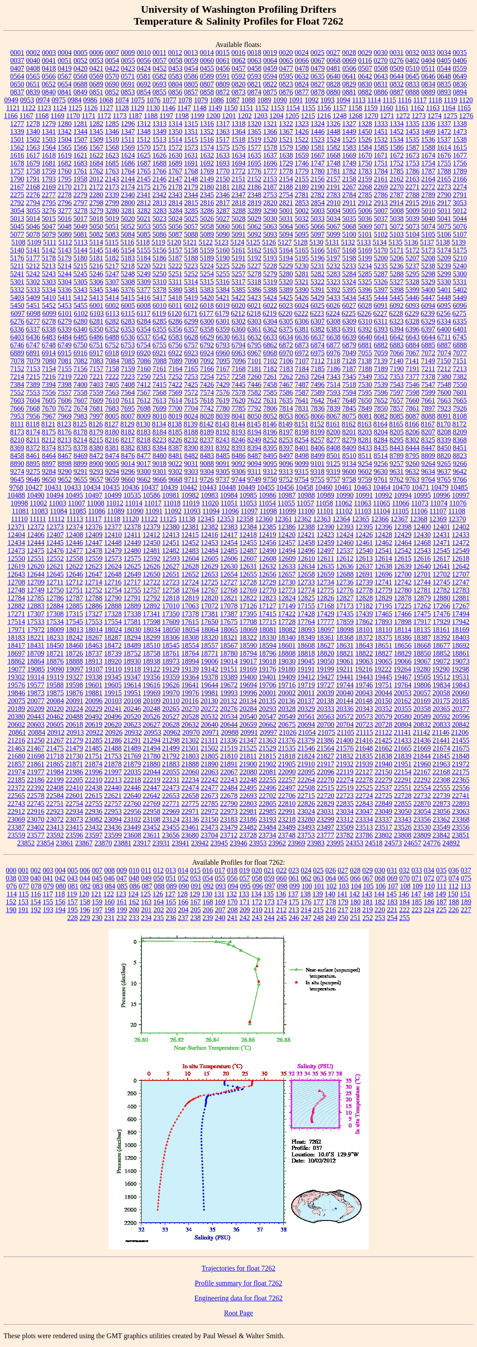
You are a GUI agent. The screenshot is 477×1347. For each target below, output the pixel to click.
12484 (209, 550)
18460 (74, 645)
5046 (33, 226)
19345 (113, 677)
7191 (412, 368)
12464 (403, 542)
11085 (77, 511)
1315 (191, 123)
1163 (433, 108)
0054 (112, 60)
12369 (438, 519)
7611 (127, 400)
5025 (191, 218)
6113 (112, 313)
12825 (306, 598)
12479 (113, 550)
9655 (80, 479)
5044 (460, 218)
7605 (49, 400)
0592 (238, 76)
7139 (380, 361)
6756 (175, 345)
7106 (286, 361)
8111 (17, 424)
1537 (444, 139)
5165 (302, 250)
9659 (112, 479)
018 (232, 870)
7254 (207, 376)
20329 (306, 708)
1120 (466, 100)
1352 (207, 131)
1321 (270, 123)
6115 (128, 313)
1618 (49, 155)
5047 (49, 226)
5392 (333, 289)
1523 (318, 139)
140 (330, 894)
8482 (191, 455)
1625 (144, 155)
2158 (349, 179)
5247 (112, 274)
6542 (159, 337)
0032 (412, 52)
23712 (229, 835)
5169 (365, 250)
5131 (332, 242)
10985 (248, 495)
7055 (365, 353)
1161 (401, 108)
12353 (225, 519)
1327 (349, 123)
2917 (444, 202)
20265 (171, 708)
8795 (412, 455)
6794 (238, 345)
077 (23, 886)
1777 (270, 171)
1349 (159, 131)
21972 (461, 764)
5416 (144, 297)
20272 (209, 708)
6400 (444, 329)
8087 (412, 416)
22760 (132, 803)
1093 (327, 100)
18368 (345, 637)
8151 (301, 424)
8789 (397, 455)
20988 (229, 732)
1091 (296, 100)
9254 (365, 463)
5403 (17, 297)
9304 (207, 471)
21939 (364, 764)
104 (356, 886)
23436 (113, 827)
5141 (33, 250)
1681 (49, 163)
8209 (460, 432)
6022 (270, 305)
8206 (412, 432)
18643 (364, 645)
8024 (191, 416)
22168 (441, 772)
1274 (434, 115)
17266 (441, 606)
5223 (191, 266)
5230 (302, 266)
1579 (286, 147)
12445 (55, 542)
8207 (428, 432)
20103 (113, 700)
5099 (333, 234)
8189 (207, 432)
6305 (286, 321)
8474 (112, 455)
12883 (35, 606)
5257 (238, 274)
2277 (49, 195)
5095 (302, 234)
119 (72, 894)
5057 (191, 226)
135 (268, 894)
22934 (74, 811)
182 (380, 902)
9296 (128, 471)
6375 (286, 329)
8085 (397, 416)
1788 (444, 171)
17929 (441, 621)
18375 (383, 637)
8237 (207, 440)
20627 (151, 724)
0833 (412, 84)
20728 (383, 724)
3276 (49, 210)
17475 (422, 614)
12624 (113, 566)
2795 (49, 202)
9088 (207, 463)
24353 (354, 843)
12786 (55, 598)
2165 (444, 179)
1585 (381, 147)
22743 (16, 803)
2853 (302, 202)
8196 (270, 432)
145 (391, 894)
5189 (207, 258)
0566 (49, 76)
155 (48, 902)
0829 (349, 84)
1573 (191, 147)
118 (59, 894)
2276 (33, 195)
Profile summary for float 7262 (238, 1283)
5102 (381, 234)
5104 (412, 234)
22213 (113, 780)
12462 (383, 542)
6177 (206, 313)
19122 (151, 669)
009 (121, 870)
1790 (17, 179)
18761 (171, 653)
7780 (223, 408)
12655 (248, 574)
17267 (461, 606)
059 (269, 878)
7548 (444, 384)
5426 (302, 297)
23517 (383, 827)
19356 (151, 677)
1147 (184, 108)
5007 (381, 210)
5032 (302, 218)
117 (48, 894)
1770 (223, 171)
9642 (460, 471)
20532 (209, 716)
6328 (412, 321)
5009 (412, 210)
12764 (190, 590)
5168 (349, 250)
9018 (159, 463)
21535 (287, 748)
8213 (65, 440)
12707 (461, 574)
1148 (199, 108)
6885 (428, 345)
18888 (74, 661)
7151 (459, 361)
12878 (403, 598)
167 (195, 902)
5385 (238, 289)
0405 (444, 60)
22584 (55, 795)
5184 (144, 258)
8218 (144, 440)
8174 (33, 432)
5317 (238, 281)
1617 (33, 155)
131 (219, 894)
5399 (412, 289)
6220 (285, 313)
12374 (74, 527)
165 (171, 902)
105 (368, 886)
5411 (64, 297)
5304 (65, 281)
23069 (16, 819)
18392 (441, 637)
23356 (422, 819)
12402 (461, 527)
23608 (132, 835)
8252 (270, 440)
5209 (444, 258)
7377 (412, 376)
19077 (16, 669)
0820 (238, 84)
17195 (383, 606)
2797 (80, 202)
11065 (381, 503)
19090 (55, 669)
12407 (55, 534)
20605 (55, 724)
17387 (229, 614)
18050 (171, 629)
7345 (349, 376)
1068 (106, 100)
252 (367, 917)
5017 (80, 218)
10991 (364, 495)
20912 (56, 732)
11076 (457, 503)
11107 (438, 511)
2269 (381, 187)
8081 (365, 416)
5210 (460, 258)
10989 (325, 495)
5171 (397, 250)
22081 (267, 772)
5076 (460, 226)
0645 (412, 76)
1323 (302, 123)
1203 (260, 115)
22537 (383, 787)
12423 (325, 534)
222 (404, 910)
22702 (267, 795)
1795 (65, 179)
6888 (460, 345)
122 (108, 894)
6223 (317, 313)
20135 (267, 700)
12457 (287, 542)
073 (441, 878)
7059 (381, 353)
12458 (306, 542)
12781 (422, 590)
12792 (151, 598)
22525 (364, 787)
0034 (444, 52)
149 (440, 894)
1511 (127, 139)
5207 (412, 258)
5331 (460, 281)
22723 (345, 795)
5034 (333, 218)
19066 (403, 661)
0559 (460, 68)
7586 (286, 392)
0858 (207, 92)
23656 (171, 835)
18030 (132, 629)
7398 (65, 384)
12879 (422, 598)
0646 (428, 76)
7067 (412, 353)
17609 (171, 621)
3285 (191, 210)
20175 (441, 700)
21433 (403, 740)
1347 (128, 131)
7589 (318, 392)
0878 (318, 92)
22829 (325, 803)
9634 (428, 471)
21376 (287, 740)
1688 (159, 163)
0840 (49, 92)
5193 (270, 258)
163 (146, 902)
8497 (286, 455)
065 (343, 878)
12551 (35, 558)
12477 (74, 550)
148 (428, 894)
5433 (333, 297)
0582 (159, 76)
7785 (238, 408)
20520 (132, 716)
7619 (223, 400)
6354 (144, 329)
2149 (207, 179)
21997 (113, 772)
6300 (207, 321)
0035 (460, 52)
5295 (412, 274)
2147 (175, 179)
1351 (191, 131)
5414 (112, 297)
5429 (318, 297)
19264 (402, 669)
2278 (65, 195)
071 (417, 878)
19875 (55, 693)
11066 (400, 503)
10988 (306, 495)
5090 (223, 234)
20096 (94, 700)
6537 (144, 337)
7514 (333, 384)
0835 (444, 84)
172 (257, 902)
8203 (365, 432)
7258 (238, 376)
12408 (74, 534)
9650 (49, 479)
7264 (318, 376)
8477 (144, 455)
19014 (229, 661)
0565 (33, 76)
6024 (302, 305)
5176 (17, 258)
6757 (191, 345)
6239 (428, 313)
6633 (270, 337)
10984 (229, 495)
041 (48, 878)
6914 (49, 353)
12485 (229, 550)
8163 (365, 424)
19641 (190, 685)
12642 (461, 566)
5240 (460, 266)
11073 (419, 503)
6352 (112, 329)
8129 (127, 424)
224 (429, 910)
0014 (207, 52)
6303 (254, 321)
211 (269, 910)
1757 (17, 171)
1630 (175, 155)
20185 (460, 700)
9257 (397, 463)
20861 (17, 732)
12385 (267, 527)
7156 (80, 368)
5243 (49, 274)
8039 (223, 416)
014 (183, 870)
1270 (371, 115)
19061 (345, 661)
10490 (35, 495)
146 (403, 894)
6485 (80, 337)
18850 (422, 653)
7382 (460, 376)
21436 (422, 740)
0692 (144, 84)
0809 (223, 84)
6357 (191, 329)
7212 (444, 368)
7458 (270, 384)
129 (194, 894)
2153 (270, 179)
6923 (191, 353)
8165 (396, 424)
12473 (16, 550)
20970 (191, 732)
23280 (306, 819)
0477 (286, 68)
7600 (444, 392)
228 (72, 917)
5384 (223, 289)
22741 (461, 795)
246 (294, 917)
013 (171, 870)
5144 (80, 250)
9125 (333, 463)
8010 (159, 416)
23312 (345, 819)
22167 (422, 772)
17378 (190, 614)
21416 (364, 740)
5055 (159, 226)
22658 (190, 795)
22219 (151, 780)
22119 (344, 772)
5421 (223, 297)
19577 (35, 685)
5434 (349, 297)
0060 (207, 60)
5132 (348, 242)
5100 (349, 234)
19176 (267, 669)
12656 (267, 574)
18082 (287, 629)
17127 (267, 606)
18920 (113, 661)
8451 (460, 447)
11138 (186, 519)
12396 (383, 527)
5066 (318, 226)
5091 (238, 234)
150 (453, 894)
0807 (207, 84)
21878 (113, 764)
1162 (417, 108)
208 (232, 910)
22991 (287, 811)
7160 (144, 368)
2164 (428, 179)
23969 (296, 843)
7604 (33, 400)
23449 (132, 827)
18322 (248, 637)
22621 (113, 795)
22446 (132, 787)
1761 (80, 171)
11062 (343, 503)
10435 (111, 487)
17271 (16, 614)
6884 (412, 345)
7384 (17, 384)
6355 (159, 329)
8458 (17, 455)
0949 (11, 100)
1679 (33, 163)
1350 (175, 131)
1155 (308, 108)
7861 (412, 408)
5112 (65, 242)
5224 (207, 266)
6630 (223, 337)
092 (208, 886)
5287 (381, 274)
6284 (144, 321)
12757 (151, 590)
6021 (254, 305)
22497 (287, 787)
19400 (248, 677)
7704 (191, 408)
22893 (461, 803)
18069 (248, 629)
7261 (270, 376)
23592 (55, 835)
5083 (112, 234)
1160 (386, 108)
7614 (175, 400)
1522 (302, 139)
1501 (17, 139)
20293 (267, 708)
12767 (209, 590)
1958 (80, 179)
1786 (412, 171)
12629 (209, 566)
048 (134, 878)
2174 (128, 187)
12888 (113, 606)
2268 (365, 187)
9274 (17, 471)
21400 (345, 740)
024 (306, 870)
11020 (209, 503)
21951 (403, 764)
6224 (333, 313)
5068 (349, 226)
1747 (318, 163)
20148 (363, 700)
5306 (96, 281)
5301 (17, 281)
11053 (248, 503)
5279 (270, 274)
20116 (190, 700)
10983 (209, 495)
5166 (318, 250)
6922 (175, 353)
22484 (229, 787)
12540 (364, 550)
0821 (254, 84)
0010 (144, 52)
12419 (267, 534)
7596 (381, 392)
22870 (422, 803)
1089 (264, 100)
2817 (223, 202)
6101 (65, 313)
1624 (128, 155)
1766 (159, 171)
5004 (333, 210)
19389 (229, 677)
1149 (215, 108)
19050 (325, 661)
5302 (33, 281)
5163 (270, 250)
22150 (383, 772)
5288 (397, 274)
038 (11, 878)
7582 (254, 392)
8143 (222, 424)
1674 (428, 155)
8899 (80, 463)
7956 (33, 416)
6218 (254, 313)
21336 (229, 740)
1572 (175, 147)
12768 (229, 590)
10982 (190, 495)
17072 (209, 606)
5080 (65, 234)
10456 (285, 487)
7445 (238, 384)
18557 (209, 645)
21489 (132, 748)
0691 (128, 84)
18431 (35, 645)
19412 (306, 677)
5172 (412, 250)
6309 (349, 321)
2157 (333, 179)
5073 (412, 226)
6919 (128, 353)
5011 (444, 210)
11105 (400, 511)
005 (72, 870)
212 (281, 910)
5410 (49, 297)
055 (220, 878)
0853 (128, 92)
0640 (333, 76)
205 (195, 910)
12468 (422, 542)
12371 (16, 527)
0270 (381, 60)
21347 (248, 740)
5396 (365, 289)
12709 (35, 582)
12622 (74, 566)
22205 (74, 780)
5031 (286, 218)
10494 (55, 495)
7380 (444, 376)
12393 (345, 527)
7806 (270, 408)
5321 (302, 281)
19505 (422, 677)
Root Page (238, 1313)
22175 (461, 772)
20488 (74, 716)
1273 (419, 115)
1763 (112, 171)
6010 (159, 305)
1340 (33, 131)
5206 (397, 258)
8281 (365, 440)
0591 (223, 76)
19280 (421, 669)
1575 (223, 147)
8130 (143, 424)
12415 (190, 534)
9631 (397, 471)
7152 (17, 368)
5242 (33, 274)
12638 (383, 566)
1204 (276, 115)
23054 (422, 811)
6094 (428, 305)
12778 (364, 590)
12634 (306, 566)
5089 (207, 234)
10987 (287, 495)
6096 (460, 305)
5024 (175, 218)
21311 (209, 740)
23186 (248, 819)
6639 (349, 337)
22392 (35, 787)
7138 (365, 361)
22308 (441, 780)
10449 (246, 487)
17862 (364, 621)
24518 (374, 843)
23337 (383, 819)
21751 (93, 756)
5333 (33, 289)
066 (355, 878)
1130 (153, 108)
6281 (96, 321)
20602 (16, 724)
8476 (128, 455)
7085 (128, 361)
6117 (143, 313)
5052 (128, 226)
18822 (364, 653)
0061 (223, 60)
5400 (428, 289)
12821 (229, 598)
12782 (441, 590)
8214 (80, 440)
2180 (207, 187)
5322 (318, 281)
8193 (238, 432)
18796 (267, 653)
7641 (302, 400)
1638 (286, 155)
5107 (460, 234)
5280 (286, 274)
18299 (151, 637)
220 (380, 910)
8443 (397, 447)
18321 (229, 637)
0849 (80, 92)
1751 (381, 163)
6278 (49, 321)
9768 (16, 487)
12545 (441, 550)
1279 (49, 123)
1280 (65, 123)
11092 (172, 511)
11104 (381, 511)
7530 (365, 384)
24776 (432, 843)
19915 (113, 693)
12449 (132, 542)
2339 (112, 195)
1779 (302, 171)
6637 (318, 337)
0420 (80, 68)
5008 (397, 210)
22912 (16, 811)
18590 (248, 645)
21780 (151, 756)
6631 (238, 337)
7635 (286, 400)
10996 (441, 495)
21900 (248, 764)
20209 (35, 708)
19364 (190, 677)
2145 (144, 179)
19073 (461, 661)
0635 (318, 76)
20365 (441, 708)
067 (367, 878)
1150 (231, 108)
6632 (254, 337)
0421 (96, 68)
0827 (318, 84)
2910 (333, 202)
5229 (286, 266)
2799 (112, 202)
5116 (127, 242)
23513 (364, 827)
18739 (113, 653)
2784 (349, 195)
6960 (223, 353)
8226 (175, 440)
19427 (325, 677)
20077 (36, 700)
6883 (397, 345)
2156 (318, 179)
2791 (460, 195)
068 (380, 878)
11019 (190, 503)
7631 (270, 400)
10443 (208, 487)
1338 (460, 123)
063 (318, 878)
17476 (441, 614)
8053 (286, 416)
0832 (397, 84)
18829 (403, 653)
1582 (333, 147)
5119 (158, 242)
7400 (80, 384)
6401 (460, 329)
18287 (113, 637)
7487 (302, 384)
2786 (381, 195)
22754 (74, 803)
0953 (27, 100)
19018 (267, 661)
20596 (461, 716)
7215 (33, 376)
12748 (16, 590)
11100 (306, 511)
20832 (422, 724)
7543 (397, 384)
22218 (132, 780)
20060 (461, 693)
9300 (144, 471)
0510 (412, 68)
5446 (412, 297)
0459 (270, 68)
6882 (381, 345)
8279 (349, 440)
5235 (381, 266)
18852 (441, 653)
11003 (57, 503)
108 (405, 886)
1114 (374, 100)
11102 (344, 511)
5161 (238, 250)
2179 (191, 187)
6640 (365, 337)
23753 (306, 835)
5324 (349, 281)
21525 (248, 748)
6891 (33, 353)
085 (122, 886)
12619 (16, 566)
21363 (267, 740)
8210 (17, 440)
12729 (267, 582)
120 (84, 894)
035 (441, 870)
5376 (128, 289)
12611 (325, 558)
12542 (403, 550)
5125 (253, 242)
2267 (349, 187)
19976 (190, 693)
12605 (209, 558)
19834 (441, 685)
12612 (345, 558)
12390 (325, 527)
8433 (365, 447)
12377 (113, 527)
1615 (460, 147)
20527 (171, 716)
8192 (223, 432)
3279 (96, 210)
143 (366, 894)
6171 (191, 313)
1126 (91, 108)
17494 (461, 614)
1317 (223, 123)
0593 (254, 76)
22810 (287, 803)
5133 (364, 242)
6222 (301, 313)
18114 (402, 629)
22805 (267, 803)
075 (466, 878)
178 (330, 902)
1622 (96, 155)
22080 (248, 772)
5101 (365, 234)
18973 (171, 661)
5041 (444, 218)
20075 (16, 700)
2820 (270, 202)
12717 (132, 582)
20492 (93, 716)
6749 (65, 345)
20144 (344, 700)
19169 (248, 669)
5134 (379, 242)
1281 (80, 123)
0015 (223, 52)
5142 (49, 250)
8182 (128, 432)
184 (404, 902)
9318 (318, 471)
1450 (365, 131)
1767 (175, 171)
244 (269, 917)
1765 (144, 171)
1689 (175, 163)
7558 (80, 392)
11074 (438, 503)
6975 (318, 353)
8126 (96, 424)
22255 (267, 780)
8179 (96, 432)
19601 (93, 685)
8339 (444, 440)
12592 (151, 558)
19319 (55, 677)
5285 (365, 274)
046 (109, 878)
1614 (444, 147)
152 (11, 902)
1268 (355, 115)
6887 (444, 345)
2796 (65, 202)
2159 (365, 179)
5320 (286, 281)
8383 (144, 447)
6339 (65, 329)
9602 (365, 471)
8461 (33, 455)
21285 (93, 740)
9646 (33, 479)
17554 (113, 621)
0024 (302, 52)
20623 (132, 724)
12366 (380, 519)
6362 (270, 329)
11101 (325, 511)
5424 (270, 297)
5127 (285, 242)
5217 (112, 266)
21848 (461, 756)
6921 (159, 353)
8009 (144, 416)
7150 (444, 361)
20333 (325, 708)
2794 (33, 202)
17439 (364, 614)
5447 (428, 297)
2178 (175, 187)
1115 (389, 100)
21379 (306, 740)
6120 (175, 313)
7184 (302, 368)
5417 (159, 297)
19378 (209, 677)
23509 (345, 827)
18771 (209, 653)
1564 (49, 147)
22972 (209, 811)
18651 (383, 645)
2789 (428, 195)
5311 (175, 281)
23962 (277, 843)
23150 (209, 819)
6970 (286, 353)
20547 (267, 716)
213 (294, 910)
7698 (144, 408)
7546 (412, 384)
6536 (128, 337)
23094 (113, 819)
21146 (440, 732)
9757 (333, 479)
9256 (381, 463)
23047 (364, 811)
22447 (151, 787)
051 (171, 878)
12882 (16, 606)
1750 (365, 163)
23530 (422, 827)
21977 (35, 772)
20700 (325, 724)
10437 (150, 487)
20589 (422, 716)
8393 (238, 447)
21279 (74, 740)
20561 (306, 716)
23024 (306, 811)
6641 (381, 337)
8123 (64, 424)
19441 (345, 677)
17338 (132, 614)
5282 (318, 274)
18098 (345, 629)
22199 (55, 780)
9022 (175, 463)
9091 (223, 463)
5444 (381, 297)
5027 (223, 218)
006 (85, 870)
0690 (112, 84)
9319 (333, 471)
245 (281, 917)
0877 (302, 92)
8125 (80, 424)
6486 (96, 337)
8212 (49, 440)
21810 (229, 756)
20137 (305, 700)
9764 (428, 479)
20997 (268, 732)
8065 (302, 416)
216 (330, 910)
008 (109, 870)
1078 (185, 100)
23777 (325, 835)
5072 (397, 226)
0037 (17, 60)
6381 (302, 329)
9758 (349, 479)
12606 (229, 558)
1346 (112, 131)
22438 (93, 787)
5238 (428, 266)
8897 (49, 463)
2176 (159, 187)
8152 (317, 424)
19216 (363, 669)
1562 (17, 147)
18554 (190, 645)
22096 (325, 772)
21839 (403, 756)
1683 (80, 163)
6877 (333, 345)
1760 (65, 171)
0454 (191, 68)
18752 (132, 653)
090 (183, 886)
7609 (96, 400)
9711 (191, 479)
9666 (159, 479)
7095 (223, 361)
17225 (403, 606)
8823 (460, 455)
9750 (270, 479)
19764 (403, 685)
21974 (16, 772)
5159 (207, 250)
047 (121, 878)
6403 (17, 337)
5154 (128, 250)
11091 (154, 511)
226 (453, 910)
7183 (286, 368)
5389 (286, 289)
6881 (365, 345)
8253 (286, 440)
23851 (461, 835)
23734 (267, 835)
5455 (80, 305)
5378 (159, 289)
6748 (49, 345)
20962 (172, 732)
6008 (144, 305)
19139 (190, 669)
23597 (93, 835)
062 (306, 878)
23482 (248, 827)
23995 (335, 843)
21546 (306, 748)
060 (281, 878)
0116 (365, 60)
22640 (132, 795)
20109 (152, 700)
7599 (428, 392)
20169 (421, 700)
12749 (35, 590)
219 (367, 910)
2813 (159, 202)
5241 (17, 274)
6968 (270, 353)
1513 (159, 139)
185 (417, 902)
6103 (97, 313)
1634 (238, 155)
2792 (17, 202)
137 (293, 894)
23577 (35, 835)
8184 (159, 432)
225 (441, 910)
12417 (229, 534)
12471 (441, 542)
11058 (324, 503)
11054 (267, 503)
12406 (35, 534)
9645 (17, 479)
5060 (223, 226)
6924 (207, 353)
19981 (209, 693)
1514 (175, 139)
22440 (113, 787)
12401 (441, 527)
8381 (112, 447)
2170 (65, 187)
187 (441, 902)
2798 (96, 202)
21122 (383, 732)
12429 (403, 534)
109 (417, 886)
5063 (270, 226)
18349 (306, 637)
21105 (345, 732)
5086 (159, 234)
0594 (270, 76)
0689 (96, 84)
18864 (35, 661)
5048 (65, 226)
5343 (80, 289)
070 (404, 878)
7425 (191, 384)
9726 (207, 479)
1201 (229, 115)
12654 (229, 574)
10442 (188, 487)
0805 (191, 84)
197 (97, 910)
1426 (302, 131)
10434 (92, 487)
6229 (412, 313)
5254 (207, 274)
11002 (38, 503)
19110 (113, 669)
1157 (339, 108)
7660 (412, 400)
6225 (349, 313)
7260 (254, 376)
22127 (364, 772)
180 (355, 902)
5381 (191, 289)
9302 (175, 471)
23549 (441, 827)
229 (85, 917)
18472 (113, 645)
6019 (223, 305)
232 (121, 917)
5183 (128, 258)
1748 (333, 163)
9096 (286, 463)
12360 (264, 519)
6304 (270, 321)
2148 (191, 179)
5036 (365, 218)
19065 (383, 661)
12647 (93, 574)
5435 (365, 297)
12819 (190, 598)
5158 (191, 250)
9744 (238, 479)
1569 (128, 147)
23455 (171, 827)
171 (244, 902)
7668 (33, 408)
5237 (412, 266)
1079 (201, 100)
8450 (444, 447)
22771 (171, 803)
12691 (364, 574)
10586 (151, 495)
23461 (190, 827)
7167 (223, 368)
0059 (191, 60)
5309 (144, 281)
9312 (270, 471)
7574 (207, 392)
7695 (128, 408)
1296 (128, 123)
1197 (166, 115)
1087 (232, 100)
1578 (270, 147)
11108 (456, 511)
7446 (254, 384)
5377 (144, 289)
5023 (159, 218)
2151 (238, 179)
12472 (461, 542)
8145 (254, 424)
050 (158, 878)
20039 (325, 693)
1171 (88, 115)
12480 (132, 550)
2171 (80, 187)
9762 (397, 479)
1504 (65, 139)
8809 (428, 455)
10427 (34, 487)
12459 (325, 542)
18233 (55, 637)
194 (60, 910)
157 (72, 902)
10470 (401, 487)
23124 (171, 819)
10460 (323, 487)
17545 (74, 621)
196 (85, 910)
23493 (306, 827)
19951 (132, 693)
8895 (33, 463)
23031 (325, 811)
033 (417, 870)
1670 (365, 155)
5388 (270, 289)
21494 (151, 748)
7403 (96, 384)
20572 (345, 716)
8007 (128, 416)
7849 (365, 408)
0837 (17, 92)
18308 (190, 637)
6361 (254, 329)
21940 (383, 764)
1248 (339, 115)
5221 (159, 266)
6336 (17, 329)
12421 (306, 534)
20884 (36, 732)
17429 (325, 614)
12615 (403, 558)
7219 (65, 376)
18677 (441, 645)
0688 (80, 84)
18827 (383, 653)
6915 (65, 353)
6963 (238, 353)
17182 (364, 606)
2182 (238, 187)
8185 (175, 432)
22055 (171, 772)
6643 (412, 337)
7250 (144, 376)
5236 (397, 266)
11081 (20, 511)
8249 (254, 440)
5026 (207, 218)
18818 (306, 653)
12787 (74, 598)
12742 (403, 582)
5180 (80, 258)
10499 (113, 495)
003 (48, 870)
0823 (286, 84)
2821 (286, 202)
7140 (396, 361)
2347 (238, 195)
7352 (381, 376)
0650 (17, 84)
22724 (364, 795)
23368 (461, 819)
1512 (144, 139)
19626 (171, 685)
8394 (254, 447)
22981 (248, 811)
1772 (238, 171)
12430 (422, 534)
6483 (49, 337)
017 (220, 870)
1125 (75, 108)
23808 (403, 835)
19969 (151, 693)
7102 (271, 361)
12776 (345, 590)
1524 (333, 139)
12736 (345, 582)
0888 (412, 92)
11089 (115, 511)
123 (121, 894)
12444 (35, 542)
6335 (460, 321)
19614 (132, 685)
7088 (160, 361)
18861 (461, 653)
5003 (318, 210)
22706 (287, 795)
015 (195, 870)
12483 (190, 550)
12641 (441, 566)
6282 (112, 321)
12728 (248, 582)
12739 (364, 582)
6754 (144, 345)
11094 (211, 511)
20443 (35, 716)
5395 (349, 289)
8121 (48, 424)
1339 (17, 131)
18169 (460, 629)
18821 (345, 653)
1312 (144, 123)
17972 (36, 629)
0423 (128, 68)
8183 (144, 432)
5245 (80, 274)
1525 (349, 139)
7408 (128, 384)
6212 (238, 313)
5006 (365, 210)
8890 (17, 463)
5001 (286, 210)
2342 (159, 195)
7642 (318, 400)
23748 (287, 835)
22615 (93, 795)
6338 (49, 329)
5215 (80, 266)
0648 (444, 76)
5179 (65, 258)
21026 (287, 732)
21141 (402, 732)
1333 (381, 123)
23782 (345, 835)
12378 (132, 527)
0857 (191, 92)
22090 (287, 772)
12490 (267, 550)
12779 (383, 590)
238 (195, 917)
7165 (191, 368)
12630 (229, 566)
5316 (223, 281)
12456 (267, 542)
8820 (444, 455)
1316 (207, 123)
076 (11, 886)
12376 (93, 527)
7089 (176, 361)
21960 (422, 764)
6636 (302, 337)
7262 (286, 376)
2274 (460, 187)
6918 (112, 353)
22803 (248, 803)
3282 (144, 210)
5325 (365, 281)
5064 (286, 226)
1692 (207, 163)
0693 (159, 84)
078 (36, 886)
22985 (267, 811)
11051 (229, 503)
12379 (151, 527)
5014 (33, 218)
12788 (93, 598)
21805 (209, 756)
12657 (287, 574)
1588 (428, 147)
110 (429, 886)
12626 (151, 566)
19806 (422, 685)
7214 (17, 376)
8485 (223, 455)
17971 (16, 629)
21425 (383, 740)
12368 (418, 519)
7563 (112, 392)
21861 (35, 764)
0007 (112, 52)
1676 (444, 155)
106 (380, 886)
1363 (223, 131)
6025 (318, 305)
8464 (49, 455)
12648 (113, 574)
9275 (33, 471)
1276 (466, 115)
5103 (397, 234)
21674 (441, 748)
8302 (412, 440)
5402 (460, 289)
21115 (364, 732)
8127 (112, 424)
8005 (112, 416)
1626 (159, 155)
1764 (128, 171)
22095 (306, 772)
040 (35, 878)
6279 (65, 321)
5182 (112, 258)
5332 (17, 289)
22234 (190, 780)
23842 (441, 835)
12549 (461, 550)
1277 (17, 123)
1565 (65, 147)
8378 (80, 447)
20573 (364, 716)
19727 (325, 685)
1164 (448, 108)
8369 (17, 447)
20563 (325, 716)
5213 (49, 266)
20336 (345, 708)
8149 (285, 424)
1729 (286, 163)
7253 (191, 376)
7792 (254, 408)
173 (269, 902)
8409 (349, 447)
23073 (74, 819)
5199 (365, 258)
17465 (383, 614)
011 (146, 870)
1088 (248, 100)
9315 (302, 471)
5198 (349, 258)
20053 (403, 693)
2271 (412, 187)
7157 (96, 368)
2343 (175, 195)
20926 (114, 732)
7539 (381, 384)
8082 (381, 416)
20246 (132, 708)
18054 (190, 629)
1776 (254, 171)
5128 (300, 242)
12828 (364, 598)
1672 (397, 155)
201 (146, 910)
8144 (238, 424)
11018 (172, 503)
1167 (26, 115)
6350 (96, 329)
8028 (207, 416)
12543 (422, 550)
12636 (345, 566)
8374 (49, 447)
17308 (55, 614)
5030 (270, 218)
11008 (95, 503)
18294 (132, 637)
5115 (112, 242)
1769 (207, 171)
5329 (428, 281)
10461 (343, 487)
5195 (302, 258)
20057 (422, 693)
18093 (306, 629)
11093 (191, 511)
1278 (33, 123)
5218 (128, 266)
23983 (316, 843)
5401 (444, 289)
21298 (171, 740)
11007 (76, 503)
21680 (16, 756)
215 (318, 910)
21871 (74, 764)
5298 (428, 274)
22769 (151, 803)
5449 (460, 297)
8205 (397, 432)
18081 (268, 629)
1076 (153, 100)
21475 (55, 748)
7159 (128, 368)
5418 (175, 297)
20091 (74, 700)
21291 (132, 740)
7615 (191, 400)
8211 (33, 440)
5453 (65, 305)
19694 (248, 685)
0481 (333, 68)
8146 (270, 424)
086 (134, 886)
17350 (171, 614)
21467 (35, 748)
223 (417, 910)
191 (23, 910)
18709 (35, 653)
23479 (229, 827)
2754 (286, 195)
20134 (248, 700)
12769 (248, 590)
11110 (19, 519)
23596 (74, 835)
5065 (302, 226)
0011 (159, 52)
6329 (428, 321)
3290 (270, 210)
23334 (364, 819)
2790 (444, 195)
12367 (399, 519)
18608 (306, 645)
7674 (80, 408)
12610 (306, 558)
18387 (422, 637)
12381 (190, 527)
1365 (254, 131)
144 (379, 894)
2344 (191, 195)
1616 (17, 155)
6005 (128, 305)
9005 (112, 463)
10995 (422, 495)
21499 (171, 748)
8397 (286, 447)
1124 (59, 108)
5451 (33, 305)
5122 (206, 242)
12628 (190, 566)
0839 (33, 92)
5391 (318, 289)
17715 (267, 621)
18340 (287, 637)
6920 (144, 353)
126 (157, 894)
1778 (286, 171)
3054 (17, 210)
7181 (254, 368)
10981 (171, 495)
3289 (254, 210)
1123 (44, 108)
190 (11, 910)
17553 (93, 621)
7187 (349, 368)
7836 (318, 408)
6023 (286, 305)
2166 (460, 179)
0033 (428, 52)
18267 (93, 637)
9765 (444, 479)
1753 (412, 163)
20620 (113, 724)
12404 (16, 534)
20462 (55, 716)
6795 (254, 345)
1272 (403, 115)
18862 (16, 661)
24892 (451, 843)
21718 (55, 756)
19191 (306, 669)
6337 (33, 329)
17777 (325, 621)
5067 (333, 226)
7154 (49, 368)
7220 (80, 376)
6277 (33, 321)
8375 (65, 447)
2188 (286, 187)
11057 (305, 503)
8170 (444, 424)
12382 (209, 527)
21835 (364, 756)
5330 (444, 281)
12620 (35, 566)
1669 (349, 155)
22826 (306, 803)
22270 (325, 780)
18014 (94, 629)
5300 (460, 274)
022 (281, 870)
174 (281, 902)
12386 (287, 527)
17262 (422, 606)
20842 (461, 724)
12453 (209, 542)
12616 (422, 558)
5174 (444, 250)
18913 (93, 661)
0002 (33, 52)
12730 (287, 582)
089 (171, 886)
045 (97, 878)
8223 (159, 440)
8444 (412, 447)
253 (380, 917)
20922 (94, 732)
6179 (222, 313)
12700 (403, 574)
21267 (55, 740)
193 (48, 910)
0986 (90, 100)
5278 (254, 274)
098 (282, 886)
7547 (428, 384)
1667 (318, 155)
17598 (151, 621)
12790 (113, 598)
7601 (460, 392)
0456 (223, 68)
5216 (96, 266)
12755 (132, 590)
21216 (16, 740)
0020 (286, 52)
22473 (171, 787)
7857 (397, 408)
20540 (248, 716)
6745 (460, 337)
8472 (96, 455)
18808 (287, 653)
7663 (444, 400)
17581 (132, 621)
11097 (249, 511)
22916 (35, 811)
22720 (325, 795)
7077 (460, 353)
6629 (207, 337)
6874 (318, 345)
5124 (237, 242)
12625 (132, 566)
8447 (428, 447)
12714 (93, 582)
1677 (460, 155)
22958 (151, 811)
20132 (228, 700)
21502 (209, 748)
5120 (174, 242)
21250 (35, 740)
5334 (49, 289)
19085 (36, 669)
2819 (254, 202)
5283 (333, 274)
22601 (74, 795)
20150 (383, 700)
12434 (16, 542)
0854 (144, 92)
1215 (308, 115)
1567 (96, 147)
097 (269, 886)
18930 (132, 661)
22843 (364, 803)
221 (392, 910)
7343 (333, 376)
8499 (318, 455)
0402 (412, 60)
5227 (254, 266)
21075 (326, 732)
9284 (49, 471)
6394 (397, 329)
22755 (93, 803)
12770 (267, 590)
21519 (229, 748)
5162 (254, 250)
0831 (381, 84)
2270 (397, 187)
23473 (209, 827)
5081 (80, 234)
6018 (207, 305)
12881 (461, 598)
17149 (287, 606)
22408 (55, 787)
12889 (132, 606)
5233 (349, 266)
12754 (113, 590)
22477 (209, 787)
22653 (171, 795)
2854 (318, 202)
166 (183, 902)
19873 (35, 693)
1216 (324, 115)
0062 (238, 60)
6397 (428, 329)
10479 (439, 487)
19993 (229, 693)
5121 (190, 242)
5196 (318, 258)
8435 (381, 447)
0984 (74, 100)
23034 (345, 811)
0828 (333, 84)
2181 (223, 187)
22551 (403, 787)
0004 (65, 52)
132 (231, 894)
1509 (96, 139)
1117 (420, 100)
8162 (349, 424)
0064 (270, 60)
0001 (17, 52)
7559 (96, 392)
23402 (35, 827)
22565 (16, 795)
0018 (254, 52)
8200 (333, 432)
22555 (441, 787)
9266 (460, 463)
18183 (16, 637)
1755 (444, 163)
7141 (412, 361)
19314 (35, 677)
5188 (191, 258)
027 (343, 870)
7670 (49, 408)
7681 (96, 408)
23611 (151, 835)
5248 (128, 274)
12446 (74, 542)
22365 (461, 780)
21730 (74, 756)
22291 (403, 780)
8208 (444, 432)
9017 (144, 463)
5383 (207, 289)
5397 (381, 289)
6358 (207, 329)
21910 (306, 764)
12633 (287, 566)
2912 (365, 202)
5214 (65, 266)
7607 (80, 400)
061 (294, 878)
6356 (175, 329)
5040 (428, 218)
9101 (318, 463)
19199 (325, 669)
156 (60, 902)
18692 (461, 645)
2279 (80, 195)
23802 (383, 835)
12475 (35, 550)
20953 (152, 732)
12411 (132, 534)
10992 (383, 495)
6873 (302, 345)
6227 (380, 313)
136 (280, 894)
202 (158, 910)
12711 (54, 582)
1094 (343, 100)
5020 (128, 218)
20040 (345, 693)
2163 (412, 179)
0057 (159, 60)
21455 (461, 740)
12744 (422, 582)
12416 (209, 534)
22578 (35, 795)
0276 (397, 60)
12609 (287, 558)
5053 (144, 226)
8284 (381, 440)
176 (306, 902)
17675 (229, 621)
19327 (74, 677)
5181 (96, 258)
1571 (159, 147)
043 (72, 878)
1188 (151, 115)
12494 (287, 550)
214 (306, 910)
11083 (39, 511)
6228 (396, 313)
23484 (267, 827)
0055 (128, 60)
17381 (209, 614)
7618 (207, 400)
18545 (171, 645)
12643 (16, 574)
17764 (306, 621)
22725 (383, 795)
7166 (207, 368)
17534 (55, 621)
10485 (459, 487)
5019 (112, 218)
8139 (191, 424)
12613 (364, 558)
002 (35, 870)
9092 (238, 463)
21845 (441, 756)
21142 (421, 732)
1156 (324, 108)
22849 (383, 803)
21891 (229, 764)
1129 (137, 108)
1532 (381, 139)
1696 (270, 163)
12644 (35, 574)
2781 (302, 195)
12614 (383, 558)
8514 (381, 455)
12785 (35, 598)
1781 (333, 171)
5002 (302, 210)
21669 (422, 748)
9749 (254, 479)
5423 (254, 297)
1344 (80, 131)
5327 (397, 281)
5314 (191, 281)
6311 (380, 321)
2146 (159, 179)
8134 (159, 424)
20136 (286, 700)
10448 (227, 487)
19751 (383, 685)
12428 (383, 534)
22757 (113, 803)
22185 (16, 780)
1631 (191, 155)
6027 (349, 305)
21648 (364, 748)
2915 (412, 202)
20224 (74, 708)
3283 (159, 210)
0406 (460, 60)
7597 (397, 392)
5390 (302, 289)
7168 (238, 368)
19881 (93, 693)
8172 (459, 424)
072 (429, 878)
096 (257, 886)
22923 (55, 811)
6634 (286, 337)
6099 (49, 313)
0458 (254, 68)
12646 (74, 574)
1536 (428, 139)
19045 (306, 661)
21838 (383, 756)
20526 (151, 716)
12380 (171, 527)
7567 (144, 392)
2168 (33, 187)
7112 (318, 361)
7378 (428, 376)
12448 (113, 542)
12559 (93, 558)
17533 (35, 621)
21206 (460, 732)
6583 (175, 337)
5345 (96, 289)
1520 (270, 139)
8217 (128, 440)
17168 (325, 606)
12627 (171, 566)
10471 (420, 487)
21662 (383, 748)
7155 (65, 368)
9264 (428, 463)
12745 (441, 582)
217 (343, 910)
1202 (245, 115)
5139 (459, 242)
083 (97, 886)
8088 (428, 416)
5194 (286, 258)
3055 (33, 210)
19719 (306, 685)
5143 (65, 250)
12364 (341, 519)
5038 (397, 218)
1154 (293, 108)
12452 (190, 542)
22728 (403, 795)
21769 (132, 756)
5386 (254, 289)
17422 (287, 614)
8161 (333, 424)
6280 (80, 321)
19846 (16, 693)
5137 (427, 242)
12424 (345, 534)
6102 (81, 313)
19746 (364, 685)
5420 (207, 297)
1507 (80, 139)
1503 (49, 139)
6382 (318, 329)
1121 (13, 108)
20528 (190, 716)
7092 (207, 361)
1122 (28, 108)
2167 (17, 187)
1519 (254, 139)
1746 (302, 163)
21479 (74, 748)
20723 (364, 724)
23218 (287, 819)
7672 (65, 408)
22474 (190, 787)
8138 (175, 424)
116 (36, 894)
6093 (412, 305)
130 (207, 894)
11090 (134, 511)
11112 (56, 519)
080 (60, 886)
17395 (248, 614)
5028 (238, 218)
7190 (397, 368)
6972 (302, 353)
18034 (152, 629)
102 (331, 886)
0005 (80, 52)
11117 (93, 519)
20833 (441, 724)
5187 (175, 258)
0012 (175, 52)
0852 (112, 92)
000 (11, 870)
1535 (412, 139)
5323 (333, 281)
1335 (412, 123)
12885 (74, 606)
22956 (132, 811)
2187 (270, 187)
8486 (238, 455)
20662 (267, 724)
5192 (254, 258)
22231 (171, 780)
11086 (96, 511)
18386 (403, 637)
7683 (112, 408)
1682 (65, 163)
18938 (151, 661)
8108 (460, 416)
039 (23, 878)
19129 (171, 669)
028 (355, 870)
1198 (181, 115)
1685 (112, 163)
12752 (93, 590)
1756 (460, 163)
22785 (209, 803)
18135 (421, 629)
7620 (238, 400)
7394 (49, 384)
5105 (428, 234)
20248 (151, 708)
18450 (55, 645)
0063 (254, 60)
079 (48, 886)
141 (342, 894)
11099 (287, 511)
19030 (287, 661)
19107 (94, 669)
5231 (318, 266)
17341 (151, 614)
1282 (96, 123)
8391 (207, 447)
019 (244, 870)
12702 (441, 574)
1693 (223, 163)
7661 (428, 400)
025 (318, 870)
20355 (403, 708)
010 (134, 870)
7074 (444, 353)
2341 (144, 195)
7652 (381, 400)
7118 (333, 361)
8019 (175, 416)
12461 (364, 542)
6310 (365, 321)
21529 (267, 748)
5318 (254, 281)
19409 (287, 677)
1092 (311, 100)
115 (23, 894)
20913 (75, 732)
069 (392, 878)
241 (232, 917)
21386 (325, 740)
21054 (307, 732)
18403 (461, 637)
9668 (175, 479)
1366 (270, 131)
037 (466, 870)
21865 (55, 764)
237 (183, 917)
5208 (428, 258)
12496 (306, 550)
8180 (112, 432)
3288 (238, 210)
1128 (122, 108)
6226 (365, 313)
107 (392, 886)
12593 (171, 558)
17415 (267, 614)
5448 (444, 297)
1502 (33, 139)
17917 (422, 621)
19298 (460, 669)
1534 (397, 139)
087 (146, 886)
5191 (238, 258)
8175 (49, 432)
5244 (65, 274)
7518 (349, 384)
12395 (364, 527)
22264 (306, 780)
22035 (132, 772)
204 (183, 910)
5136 (411, 242)
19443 (364, 677)
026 (330, 870)
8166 (412, 424)
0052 (80, 60)
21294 (151, 740)
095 (245, 886)
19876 (74, 693)
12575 (132, 558)
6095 (444, 305)
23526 (403, 827)
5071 (381, 226)
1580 (302, 147)
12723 (171, 582)
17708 (248, 621)
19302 (16, 677)
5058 (207, 226)
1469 (428, 131)
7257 (223, 376)
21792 (171, 756)
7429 (223, 384)
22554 (422, 787)
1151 (246, 108)
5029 (254, 218)
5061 (238, 226)
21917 (325, 764)
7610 (112, 400)
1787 (428, 171)
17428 (306, 614)
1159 (370, 108)
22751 (55, 803)
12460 (345, 542)
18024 (113, 629)
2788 (412, 195)
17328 (113, 614)
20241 (113, 708)
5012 (460, 210)
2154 (286, 179)
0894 (460, 92)
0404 (428, 60)
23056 (441, 811)
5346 (112, 289)
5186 (159, 258)
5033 (318, 218)
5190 (223, 258)
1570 (144, 147)
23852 (26, 843)
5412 (80, 297)
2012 (96, 179)
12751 (74, 590)
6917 (96, 353)
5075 (444, 226)
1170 (73, 115)
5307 (112, 281)
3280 (112, 210)
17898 (403, 621)
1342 (65, 131)
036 (453, 870)
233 (134, 917)
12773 (287, 590)
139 (317, 894)
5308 (128, 281)
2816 (207, 202)
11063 (362, 503)
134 (256, 894)
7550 (460, 384)
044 (85, 878)
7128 (349, 361)
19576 (16, 685)
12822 (248, 598)
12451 (171, 542)
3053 (460, 202)
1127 (106, 108)
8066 (318, 416)
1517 (223, 139)
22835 (345, 803)
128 (182, 894)
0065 (286, 60)
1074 (122, 100)
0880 (333, 92)
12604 (190, 558)
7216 (49, 376)
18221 (35, 637)
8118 (33, 424)
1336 (428, 123)
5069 (365, 226)
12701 (422, 574)
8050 (254, 416)
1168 (42, 115)
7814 (286, 408)
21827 (325, 756)
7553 (33, 392)
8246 (238, 440)
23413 (55, 827)
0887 (397, 92)
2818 (238, 202)
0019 (270, 52)
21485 (93, 748)
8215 (96, 440)
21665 (403, 748)
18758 (151, 653)
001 (23, 870)
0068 (333, 60)
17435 (345, 614)
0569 (96, 76)
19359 (171, 677)
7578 (238, 392)
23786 (364, 835)
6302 (238, 321)
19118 (132, 669)
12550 (16, 558)
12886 (93, 606)
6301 (223, 321)
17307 (35, 614)
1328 (365, 123)
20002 (287, 693)
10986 (267, 495)
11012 (114, 503)
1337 (444, 123)
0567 (65, 76)
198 (109, 910)
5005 (349, 210)
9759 (365, 479)
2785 (365, 195)
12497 (325, 550)
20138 (325, 700)
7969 (65, 416)
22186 (35, 780)
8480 (159, 455)
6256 (444, 313)
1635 (254, 155)
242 (244, 917)
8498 (302, 455)
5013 (17, 218)
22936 (93, 811)
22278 (364, 780)
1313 (159, 123)
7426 (207, 384)
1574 (207, 147)
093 (220, 886)
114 (12, 894)
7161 (159, 368)
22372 (16, 787)
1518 (238, 139)
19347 (132, 677)
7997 (96, 416)
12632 (267, 566)
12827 (345, 598)
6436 (33, 337)
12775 (325, 590)
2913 (381, 202)
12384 (248, 527)
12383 (229, 527)
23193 (267, 819)
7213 (460, 368)
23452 (151, 827)
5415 (128, 297)
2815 (191, 202)
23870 (103, 843)
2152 (254, 179)
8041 (238, 416)
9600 (349, 471)
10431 (53, 487)
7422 (175, 384)
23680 (190, 835)
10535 (132, 495)
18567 (229, 645)
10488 (16, 495)
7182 (270, 368)
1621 (80, 155)
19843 (461, 685)
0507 (365, 68)
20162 (402, 700)
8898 (65, 463)
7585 (270, 392)
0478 (302, 68)
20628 (171, 724)
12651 (171, 574)
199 (121, 910)
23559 (16, 835)
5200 (381, 258)
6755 (159, 345)
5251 (175, 274)
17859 (345, 621)
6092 (397, 305)
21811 (248, 756)
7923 (444, 408)
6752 (112, 345)
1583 (349, 147)
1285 (112, 123)
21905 (287, 764)
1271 (387, 115)
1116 (405, 100)
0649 (460, 76)
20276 (229, 708)
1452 (397, 131)
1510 (112, 139)
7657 (397, 400)
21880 (151, 764)
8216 (112, 440)
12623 (93, 566)
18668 (422, 645)
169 (220, 902)
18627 (325, 645)
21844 (422, 756)
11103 (362, 511)
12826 (325, 598)
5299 (444, 274)
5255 (223, 274)
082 (85, 886)
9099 (302, 463)
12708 (16, 582)
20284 (248, 708)
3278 (80, 210)
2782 (318, 195)
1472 (444, 131)
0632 (302, 76)
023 (294, 870)
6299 (191, 321)
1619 (65, 155)
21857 (16, 764)
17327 (93, 614)
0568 (80, 76)
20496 (113, 716)
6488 (112, 337)
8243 (223, 440)
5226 (238, 266)
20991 (249, 732)
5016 (65, 218)
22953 (113, 811)
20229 (93, 708)
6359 (223, 329)
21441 (441, 740)
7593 (333, 392)
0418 (49, 68)
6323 (397, 321)
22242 (209, 780)
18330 (267, 637)
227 (466, 910)
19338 (93, 677)
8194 (254, 432)
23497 (325, 827)
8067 (333, 416)
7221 (96, 376)
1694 (238, 163)
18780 (229, 653)
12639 (403, 566)
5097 (318, 234)
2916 (428, 202)
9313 (286, 471)
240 (220, 917)
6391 (349, 329)
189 (466, 902)
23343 (403, 819)
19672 (229, 685)
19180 (287, 669)
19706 (267, 685)
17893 (383, 621)
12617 (441, 558)
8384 (159, 447)
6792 (207, 345)
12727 (229, 582)
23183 (229, 819)
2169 (49, 187)
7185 (318, 368)
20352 (383, 708)
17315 (74, 614)
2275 (17, 195)
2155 (302, 179)
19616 (151, 685)
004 (60, 870)
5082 (96, 234)
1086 (217, 100)
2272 (428, 187)
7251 (159, 376)
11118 (112, 519)
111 (442, 886)
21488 (113, 748)
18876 (55, 661)
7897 (428, 408)
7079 (33, 361)
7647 (333, 400)
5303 (49, 281)
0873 (238, 92)
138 (305, 894)
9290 (65, 471)
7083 (97, 361)
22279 (383, 780)
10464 (381, 487)
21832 (345, 756)
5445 (397, 297)
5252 (191, 274)
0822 (270, 84)
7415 (159, 384)
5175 (460, 250)
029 (367, 870)
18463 (93, 645)
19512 (441, 677)
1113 (358, 100)
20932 (133, 732)
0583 (175, 76)
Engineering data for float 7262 (239, 1298)
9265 (444, 463)
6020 (238, 305)
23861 (64, 843)
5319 (270, 281)
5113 (80, 242)
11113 (74, 519)
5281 (302, 274)
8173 (17, 432)
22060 (190, 772)
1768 (191, 171)
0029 (365, 52)
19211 (344, 669)
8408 (333, 447)
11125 (168, 519)
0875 (270, 92)
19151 (229, 669)
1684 (96, 163)
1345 (96, 131)
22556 (461, 787)
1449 (349, 131)
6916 (80, 353)
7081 (65, 361)
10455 (266, 487)
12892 (151, 606)
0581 (144, 76)
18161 (441, 629)
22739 (441, 795)
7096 (239, 361)
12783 (461, 590)
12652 (190, 574)
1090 (280, 100)
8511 (365, 455)
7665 (460, 400)
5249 (144, 274)
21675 (461, 748)
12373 (55, 527)
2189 (302, 187)
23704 (209, 835)
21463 (16, 748)
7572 (191, 392)
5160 (223, 250)
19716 (287, 685)
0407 (17, 68)
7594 (349, 392)
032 (404, 870)
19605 (113, 685)
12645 (55, 574)
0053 (96, 60)
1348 (144, 131)
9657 (96, 479)
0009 (128, 52)
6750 (80, 345)
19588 (55, 685)
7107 (302, 361)
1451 (381, 131)
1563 (33, 147)
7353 (397, 376)
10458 (304, 487)
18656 (403, 645)
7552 (17, 392)
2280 (96, 195)
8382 (128, 447)
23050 (403, 811)
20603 (35, 724)
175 (294, 902)
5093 (270, 234)
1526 (365, 139)
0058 (175, 60)
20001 (267, 693)
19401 (267, 677)
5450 (17, 305)
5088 (191, 234)
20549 (287, 716)
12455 (248, 542)
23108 (151, 819)
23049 (383, 811)
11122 (149, 519)
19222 (383, 669)
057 (244, 878)
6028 (365, 305)
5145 (96, 250)
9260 (412, 463)
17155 (306, 606)
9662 (144, 479)
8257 (318, 440)
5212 (33, 266)
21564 (325, 748)
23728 (248, 835)
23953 (258, 843)
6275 (459, 313)
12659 (325, 574)
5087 (175, 234)
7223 (128, 376)
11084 (58, 511)
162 (134, 902)
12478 (93, 550)
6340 (80, 329)
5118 (143, 242)
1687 (144, 163)
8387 (175, 447)
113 (465, 886)
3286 (207, 210)
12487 (248, 550)
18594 (267, 645)
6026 (333, 305)
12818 (171, 598)
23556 (461, 827)
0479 (318, 68)
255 (404, 917)
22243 (229, 780)
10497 (93, 495)
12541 (383, 550)
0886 (381, 92)
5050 (96, 226)
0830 (365, 84)
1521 (286, 139)
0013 (191, 52)
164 (158, 902)
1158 (355, 108)
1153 (277, 108)
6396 (412, 329)
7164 (175, 368)
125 (145, 894)
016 (207, 870)
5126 (269, 242)
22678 (229, 795)
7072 (428, 353)
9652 (65, 479)
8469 (80, 455)
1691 (191, 163)
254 (392, 917)
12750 (55, 590)
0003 (49, 52)
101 (319, 886)
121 (96, 894)
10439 (169, 487)
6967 (254, 353)
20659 (248, 724)
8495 (270, 455)
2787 (397, 195)
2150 (223, 179)
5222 (175, 266)
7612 (144, 400)
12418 (248, 534)
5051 (112, 226)
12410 (113, 534)
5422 (238, 297)
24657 (412, 843)
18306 (171, 637)
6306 (302, 321)
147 (416, 894)
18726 (74, 653)
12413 (171, 534)
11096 (229, 511)
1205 (292, 115)
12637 (364, 566)
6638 (333, 337)
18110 (383, 629)
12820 (209, 598)
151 (465, 894)
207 (220, 910)
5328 (412, 281)
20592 (441, 716)
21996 (93, 772)
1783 (365, 171)
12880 (441, 598)
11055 (286, 503)
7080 (49, 361)
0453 (175, 68)
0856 (175, 92)
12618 (461, 558)
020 (257, 870)
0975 (58, 100)
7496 (318, 384)
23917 (142, 843)
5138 (443, 242)
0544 (444, 68)
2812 (144, 202)
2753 (270, 195)
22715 (306, 795)
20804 (403, 724)
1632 (207, 155)
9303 (191, 471)
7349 (365, 376)
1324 (318, 123)
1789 (460, 171)
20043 (364, 693)
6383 (333, 329)
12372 (35, 527)
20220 (55, 708)
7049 (349, 353)
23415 (74, 827)
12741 (383, 582)
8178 (80, 432)
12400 (422, 527)
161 (121, 902)
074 (453, 878)
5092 (254, 234)
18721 (55, 653)
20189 (16, 708)
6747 (33, 345)
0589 (207, 76)
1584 (365, 147)
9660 (128, 479)
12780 (403, 590)
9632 (412, 471)
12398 (403, 527)
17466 (403, 614)
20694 (306, 724)
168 (207, 902)
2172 (96, 187)
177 (318, 902)
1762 (96, 171)
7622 (254, 400)
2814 (175, 202)
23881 (122, 843)
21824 (306, 756)
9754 (302, 479)
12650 (151, 574)
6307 (318, 321)
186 (429, 902)
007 (97, 870)
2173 (112, 187)
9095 (270, 463)
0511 (428, 68)
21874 (93, 764)
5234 (365, 266)
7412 (144, 384)
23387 (16, 827)
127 (170, 894)
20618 (74, 724)
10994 (403, 495)
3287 (223, 210)
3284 (175, 210)
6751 (96, 345)
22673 (209, 795)
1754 (428, 163)
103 (343, 886)
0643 (381, 76)
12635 (325, 566)
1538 (460, 139)
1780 (318, 171)
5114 (96, 242)
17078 (229, 606)
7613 (159, 400)
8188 (191, 432)
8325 (428, 440)
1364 (238, 131)
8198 (302, 432)
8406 (318, 447)
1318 (238, 123)
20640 (209, 724)
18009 (55, 629)
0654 (65, 84)
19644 (209, 685)
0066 (302, 60)
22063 (209, 772)
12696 (383, 574)
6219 (270, 313)
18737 (93, 653)
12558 (74, 558)
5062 (254, 226)
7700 (175, 408)
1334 (397, 123)
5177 (33, 258)
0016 (238, 52)
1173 (119, 115)
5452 (49, 305)
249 (330, 917)
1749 (349, 163)
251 (355, 917)
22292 (422, 780)
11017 (152, 503)
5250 (159, 274)
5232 (333, 266)
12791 (132, 598)
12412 (151, 534)
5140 (17, 250)
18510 (151, 645)
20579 (383, 716)
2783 (333, 195)
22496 (267, 787)
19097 (74, 669)
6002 (112, 305)
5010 (428, 210)
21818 (287, 756)
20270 (190, 708)
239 (207, 917)
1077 (169, 100)
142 (354, 894)
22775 (190, 803)
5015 (49, 218)
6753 (128, 345)
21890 (209, 764)
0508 (381, 68)
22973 (229, 811)
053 (195, 878)
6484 (65, 337)
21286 (113, 740)
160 (109, 902)
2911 (349, 202)
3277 (65, 210)
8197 (286, 432)
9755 (318, 479)
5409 (33, 297)
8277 (333, 440)
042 (60, 878)
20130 (209, 700)
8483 (207, 455)
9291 (80, 471)
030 (380, 870)
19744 (345, 685)
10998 (19, 503)
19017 (248, 661)
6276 (17, 321)
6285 (159, 321)
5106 (444, 234)
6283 (128, 321)
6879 (349, 345)
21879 (132, 764)
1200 (213, 115)
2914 (397, 202)
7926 (460, 408)
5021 (144, 218)
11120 (130, 519)
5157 (175, 250)
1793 (49, 179)
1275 (450, 115)
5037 (381, 218)
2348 (254, 195)
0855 (159, 92)
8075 (349, 416)
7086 (144, 361)
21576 (345, 748)
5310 (159, 281)
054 (207, 878)
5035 (349, 218)
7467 (286, 384)
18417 (16, 645)
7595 (365, 392)
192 (35, 910)
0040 (33, 60)
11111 (37, 519)
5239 (444, 266)
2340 (128, 195)
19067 (422, 661)
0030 (381, 52)
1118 (435, 100)
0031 (397, 52)
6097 (18, 313)
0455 (207, 68)
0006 (96, 52)
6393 (381, 329)
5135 (395, 242)
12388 (306, 527)
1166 (11, 115)
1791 (33, 179)
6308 (333, 321)
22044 (151, 772)
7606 (65, 400)
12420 (287, 534)
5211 (17, 266)
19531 (461, 677)
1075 (137, 100)
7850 (381, 408)
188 (453, 902)
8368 (460, 440)
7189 (381, 368)
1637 (270, 155)
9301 (159, 471)
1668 (333, 155)
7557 (65, 392)
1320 (254, 123)
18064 (210, 629)
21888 (190, 764)
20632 (190, 724)
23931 (161, 843)
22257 (287, 780)
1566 (80, 147)
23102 (132, 819)
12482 (171, 550)
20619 (93, 724)
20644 (229, 724)
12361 (283, 519)
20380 (16, 716)
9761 (381, 479)
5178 (49, 258)
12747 (461, 582)
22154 (403, 772)
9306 (238, 471)
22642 (151, 795)
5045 (17, 226)
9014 (128, 463)
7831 (302, 408)
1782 (349, 171)
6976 (333, 353)
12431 (441, 534)
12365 (360, 519)
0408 (33, 68)
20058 (441, 693)
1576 (238, 147)
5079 (49, 234)
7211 (428, 368)
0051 (65, 60)
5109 (34, 242)
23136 (190, 819)
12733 (306, 582)
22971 (190, 811)
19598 (74, 685)
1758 (33, 171)
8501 (333, 455)
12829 (383, 598)
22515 (325, 787)
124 (133, 894)
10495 (74, 495)
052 (183, 878)
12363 (322, 519)
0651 (33, 84)
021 (269, 870)
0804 (175, 84)
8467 (65, 455)
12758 (171, 590)
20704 (345, 724)
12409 (93, 534)
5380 (175, 289)
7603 (17, 400)
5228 (270, 266)
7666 (17, 408)
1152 (261, 108)
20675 (287, 724)
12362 (302, 519)
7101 (255, 361)
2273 (444, 187)
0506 (349, 68)
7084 (112, 361)
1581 (318, 147)
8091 (444, 416)
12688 (345, 574)
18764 (190, 653)
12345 (206, 519)
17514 (16, 621)
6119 (159, 313)
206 (207, 910)
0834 (428, 84)
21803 (190, 756)
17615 (190, 621)
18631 (345, 645)
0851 (96, 92)
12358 (244, 519)
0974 (43, 100)
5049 (80, 226)
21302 (190, 740)
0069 (349, 60)
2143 (112, 179)
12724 (190, 582)
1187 (135, 115)
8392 (223, 447)
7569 (175, 392)
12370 (457, 519)
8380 (96, 447)
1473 (460, 131)
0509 (397, 68)
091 (196, 886)
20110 (171, 700)
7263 (302, 376)
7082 (81, 361)
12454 (229, 542)
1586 (397, 147)
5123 (221, 242)
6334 (444, 321)
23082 (93, 819)
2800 (128, 202)
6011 (175, 305)
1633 (223, 155)
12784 (16, 598)
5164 (286, 250)
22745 (35, 803)
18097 (326, 629)
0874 (254, 92)
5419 (191, 297)
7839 (333, 408)
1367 (286, 131)
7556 (49, 392)
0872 (223, 92)
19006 (209, 661)
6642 (397, 337)
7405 (112, 384)
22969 (171, 811)
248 (318, 917)
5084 (128, 234)
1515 (191, 139)
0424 (144, 68)
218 (355, 910)
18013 (74, 629)
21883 (171, 764)
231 (109, 917)
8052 (270, 416)
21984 (55, 772)
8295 (397, 440)
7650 (365, 400)
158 (85, 902)
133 (243, 894)
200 (134, 910)
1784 (381, 171)
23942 (200, 843)
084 (110, 886)
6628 (191, 337)
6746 (17, 345)
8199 (318, 432)
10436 (130, 487)
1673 (412, 155)
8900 (96, 463)
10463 (362, 487)
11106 (419, 511)
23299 (325, 819)
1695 (254, 163)
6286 (175, 321)
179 (343, 902)
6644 (428, 337)
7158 (112, 368)
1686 (128, 163)
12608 (267, 558)
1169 (57, 115)
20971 (210, 732)
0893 (444, 92)
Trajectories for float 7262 (238, 1268)
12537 (345, 550)
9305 (223, 471)
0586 (191, 76)
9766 (460, 479)
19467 (403, 677)
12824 (287, 598)
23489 (287, 827)
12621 (55, 566)
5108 (18, 242)
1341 (49, 131)
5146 (112, 250)
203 (171, 910)
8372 (33, 447)
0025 (318, 52)
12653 (209, 574)
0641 (349, 76)
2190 (318, 187)
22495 (248, 787)
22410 (74, 787)
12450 (151, 542)
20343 (364, 708)
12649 (132, 574)
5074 (428, 226)
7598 (412, 392)
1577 (254, 147)
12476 (55, 550)
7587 (302, 392)
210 (257, 910)
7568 (159, 392)
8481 (175, 455)
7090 (191, 361)
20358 (422, 708)
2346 (223, 195)
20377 (461, 708)
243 (257, 917)
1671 (381, 155)
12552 (55, 558)
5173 (428, 250)
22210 (93, 780)
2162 (397, 179)
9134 (349, 463)
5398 (397, 289)
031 (392, 870)
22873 (441, 803)
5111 (50, 242)
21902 (267, 764)
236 (171, 917)
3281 (128, 210)
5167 (333, 250)
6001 (96, 305)
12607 (248, 558)
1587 (412, 147)
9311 (254, 471)
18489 (132, 645)
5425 (286, 297)
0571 (128, 76)
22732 (422, 795)
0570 (112, 76)
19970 (171, 693)
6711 (444, 337)
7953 (17, 416)
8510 (349, 455)
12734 (325, 582)
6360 (238, 329)
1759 (49, 171)
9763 (412, 479)
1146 (168, 108)
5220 (144, 266)
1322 (286, 123)
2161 (381, 179)
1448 (333, 131)
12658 (306, 574)
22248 (248, 780)
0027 (333, 52)
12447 (93, 542)
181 (367, 902)
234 (146, 917)
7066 (397, 353)
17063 (190, 606)
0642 (365, 76)
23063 (461, 811)
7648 (349, 400)
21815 (267, 756)
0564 (17, 76)
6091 (381, 305)
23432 (93, 827)
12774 (306, 590)
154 (35, 902)
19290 (441, 669)
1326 (333, 123)
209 (244, 910)
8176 (65, 432)
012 (158, 870)
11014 (133, 503)
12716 (113, 582)
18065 (229, 629)
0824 (302, 84)
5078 (33, 234)
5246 (96, 274)
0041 (49, 60)
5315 (207, 281)
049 (146, 878)
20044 (383, 693)
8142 (206, 424)
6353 (128, 329)
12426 (364, 534)
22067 (229, 772)
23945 (219, 843)
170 (232, 902)
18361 (325, 637)
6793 (223, 345)
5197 (333, 258)
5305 (80, 281)
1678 (17, 163)
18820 (325, 653)
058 (257, 878)
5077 (17, 234)
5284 (349, 274)
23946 (238, 843)
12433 (461, 534)
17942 (461, 621)
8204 (381, 432)
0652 (49, 84)
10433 (72, 487)
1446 (318, 131)
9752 (286, 479)
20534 (229, 716)
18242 (74, 637)
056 (232, 878)
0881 (349, 92)
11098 (268, 511)
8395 (270, 447)
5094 (286, 234)
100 (306, 886)
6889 (17, 353)
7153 (33, 368)
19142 (209, 669)
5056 (175, 226)
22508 (306, 787)
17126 (248, 606)
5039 (412, 218)
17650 (209, 621)
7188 (365, 368)
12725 (209, 582)
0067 (318, 60)
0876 (286, 92)
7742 (207, 408)
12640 (422, 566)
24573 (393, 843)
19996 (248, 693)
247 (306, 917)
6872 (286, 345)
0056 (144, 60)
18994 (190, 661)
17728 (287, 621)
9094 (254, 463)
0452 (159, 68)
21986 (74, 772)
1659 (302, 155)
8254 (302, 440)
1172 (104, 115)
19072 (441, 661)
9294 (112, 471)
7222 (112, 376)
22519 (345, 787)
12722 (151, 582)
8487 (254, 455)
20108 (132, 700)
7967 (49, 416)
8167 (428, 424)
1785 (397, 171)
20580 (403, 716)
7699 (159, 408)
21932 (345, 764)
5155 (144, 250)
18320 (209, 637)
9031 (191, 463)
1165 (464, 108)
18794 (248, 653)
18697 (16, 653)
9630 (381, 471)
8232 (191, 440)
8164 (380, 424)
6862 (270, 345)
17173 (345, 606)
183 (392, 902)
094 (233, 886)
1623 (112, 155)
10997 (461, 495)
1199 (197, 115)
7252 (175, 376)
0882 (365, 92)
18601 (287, 645)
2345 (207, 195)
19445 (383, 677)
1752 (397, 163)
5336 (65, 289)
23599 (113, 835)
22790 (229, 803)
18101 (364, 629)
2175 (144, 187)
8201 (349, 432)
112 (453, 886)
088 (159, 886)
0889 (428, 92)
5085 (144, 234)
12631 (248, 566)
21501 (190, 748)
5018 (96, 218)
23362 (441, 819)
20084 (55, 700)
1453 (412, 131)
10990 (345, 495)
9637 (444, 471)
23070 (35, 819)
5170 (381, 250)
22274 (345, 780)
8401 (302, 447)
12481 (151, 550)
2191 (333, 187)
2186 (254, 187)
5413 (96, 297)
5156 (159, 250)
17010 (171, 606)
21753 (113, 756)
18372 (364, 637)
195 (72, 910)
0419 (65, 68)
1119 (450, 100)
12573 (113, 558)
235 (158, 917)
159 (97, 902)
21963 (441, 764)
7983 (80, 416)
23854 (45, 843)
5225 (223, 266)
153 (23, 902)
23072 (55, 819)
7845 (349, 408)
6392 (365, 329)
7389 (33, 384)
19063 (364, 661)
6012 (191, 305)
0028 (349, 52)
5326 (381, 281)
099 (294, 886)
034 (429, 870)
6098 (33, 313)
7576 (223, 392)
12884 (55, 606)
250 (343, 917)
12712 (74, 582)
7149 (428, 361)
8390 (191, 447)
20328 (287, 708)
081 (73, 886)
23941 (180, 843)
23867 (84, 843)
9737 (223, 479)
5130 (316, 242)
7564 (128, 392)
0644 (397, 76)
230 (97, 917)
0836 (460, 84)
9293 (96, 471)
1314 (175, 123)
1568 (112, 147)
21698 (35, 756)
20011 (305, 693)
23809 (422, 835)
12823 (267, 598)
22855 (403, 803)
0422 (112, 68)
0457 (238, 68)
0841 (65, 92)
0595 (286, 76)
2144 (128, 179)
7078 (18, 361)
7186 (333, 368)
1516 (207, 139)
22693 (248, 795)
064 (330, 878)
